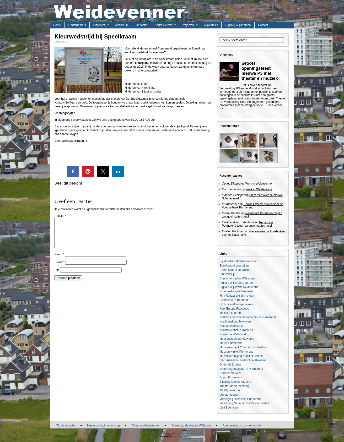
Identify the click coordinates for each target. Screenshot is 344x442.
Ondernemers (77, 25)
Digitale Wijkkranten (238, 25)
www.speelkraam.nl (74, 140)
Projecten (188, 25)
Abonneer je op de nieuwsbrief (242, 425)
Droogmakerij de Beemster (237, 291)
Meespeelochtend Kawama (237, 338)
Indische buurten (230, 313)
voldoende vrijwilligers (174, 126)
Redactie (141, 25)
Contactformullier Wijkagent (237, 278)
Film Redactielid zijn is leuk (237, 295)
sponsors (72, 106)
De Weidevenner (161, 433)
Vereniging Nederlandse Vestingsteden (244, 403)
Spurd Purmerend (231, 377)
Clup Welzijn (227, 274)
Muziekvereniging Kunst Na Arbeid (241, 356)
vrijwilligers (70, 102)
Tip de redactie (65, 425)
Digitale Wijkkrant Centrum (236, 282)
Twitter (164, 130)
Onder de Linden (230, 364)
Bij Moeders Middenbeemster (238, 261)
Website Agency (181, 436)
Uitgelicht (99, 25)
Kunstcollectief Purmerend (236, 330)
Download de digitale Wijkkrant (191, 425)
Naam (59, 260)
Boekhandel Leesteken (234, 265)
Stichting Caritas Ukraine (235, 381)
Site (56, 276)
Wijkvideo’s (211, 25)
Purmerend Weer (230, 373)
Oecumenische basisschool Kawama (243, 360)
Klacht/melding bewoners (236, 321)
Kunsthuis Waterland (233, 334)
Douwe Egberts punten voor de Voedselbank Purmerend (252, 205)
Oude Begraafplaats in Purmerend (241, 369)
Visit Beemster (229, 407)
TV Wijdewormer (230, 390)
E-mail (59, 268)
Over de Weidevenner (146, 425)
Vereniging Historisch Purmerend (240, 399)
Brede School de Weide (235, 270)
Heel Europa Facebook (234, 308)
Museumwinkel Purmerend (236, 351)
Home (57, 25)
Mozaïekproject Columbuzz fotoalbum (244, 347)
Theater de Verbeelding (234, 386)
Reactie (60, 216)
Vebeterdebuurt (229, 394)
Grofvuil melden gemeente (236, 304)
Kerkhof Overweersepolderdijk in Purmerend (248, 317)
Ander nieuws (163, 25)
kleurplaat (142, 63)
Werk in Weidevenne (258, 183)
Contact (263, 25)
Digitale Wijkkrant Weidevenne (239, 287)
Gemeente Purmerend (234, 300)
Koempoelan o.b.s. (231, 325)
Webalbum (122, 25)
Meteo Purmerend (231, 343)
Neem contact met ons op (103, 425)
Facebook (179, 130)
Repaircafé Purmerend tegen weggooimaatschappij (247, 224)
